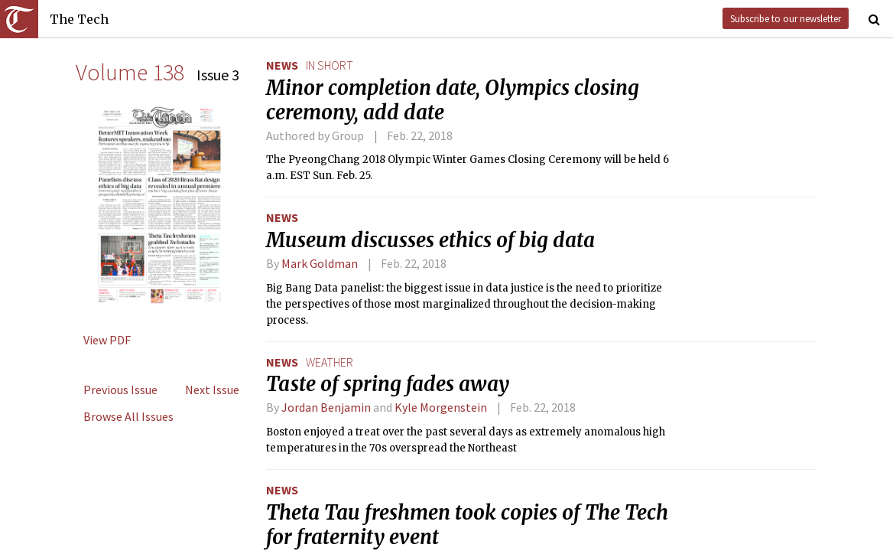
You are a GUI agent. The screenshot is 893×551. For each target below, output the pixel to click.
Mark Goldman (319, 263)
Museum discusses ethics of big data (430, 240)
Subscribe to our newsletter (785, 18)
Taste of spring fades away (387, 384)
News (282, 65)
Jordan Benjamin (326, 407)
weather (329, 362)
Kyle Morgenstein (441, 407)
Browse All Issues (128, 416)
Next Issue (212, 389)
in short (329, 65)
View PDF (107, 339)
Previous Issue (120, 389)
